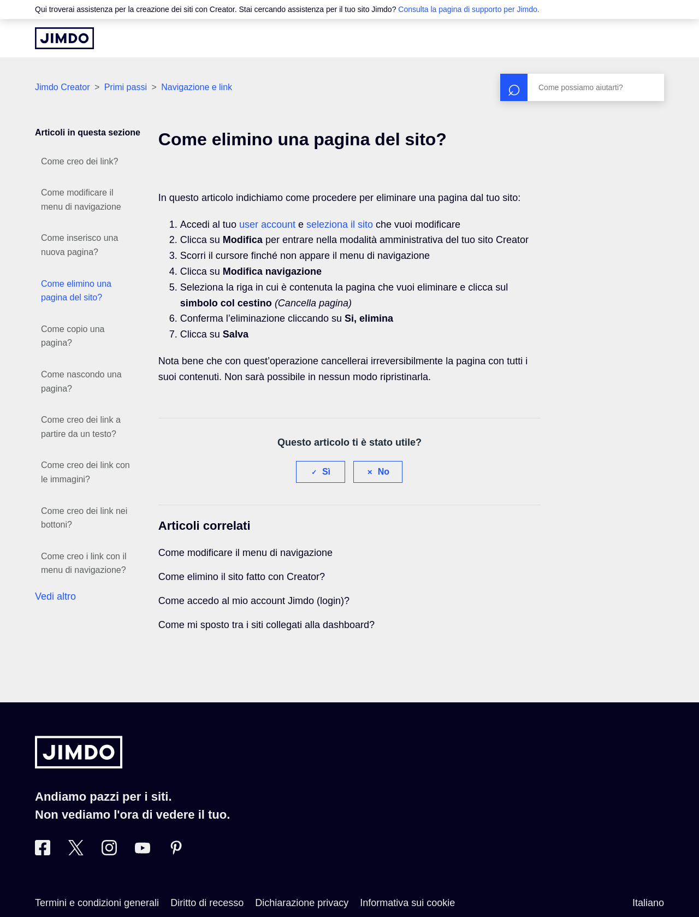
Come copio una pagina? (73, 336)
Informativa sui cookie (407, 902)
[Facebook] (42, 852)
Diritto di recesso (207, 902)
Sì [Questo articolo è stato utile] (326, 471)
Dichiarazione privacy (301, 902)
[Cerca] (582, 87)
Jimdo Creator (62, 87)
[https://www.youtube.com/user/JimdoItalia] (142, 852)
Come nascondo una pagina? (81, 381)
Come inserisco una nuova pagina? (79, 245)
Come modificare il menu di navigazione (81, 199)
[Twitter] (76, 852)
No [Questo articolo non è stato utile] (383, 471)
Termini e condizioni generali (97, 902)
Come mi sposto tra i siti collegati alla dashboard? (266, 624)
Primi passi (125, 87)
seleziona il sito (339, 224)
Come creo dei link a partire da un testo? (81, 427)
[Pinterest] (175, 852)
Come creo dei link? (79, 161)
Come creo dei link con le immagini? (85, 472)
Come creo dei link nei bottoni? (84, 518)
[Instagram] (109, 852)
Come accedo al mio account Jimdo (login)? (254, 600)
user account (267, 224)
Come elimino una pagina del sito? (76, 291)
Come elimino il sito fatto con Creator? (241, 576)
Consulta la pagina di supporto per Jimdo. (468, 9)
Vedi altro (55, 596)
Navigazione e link (196, 87)
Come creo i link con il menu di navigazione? (84, 563)
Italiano (648, 902)
